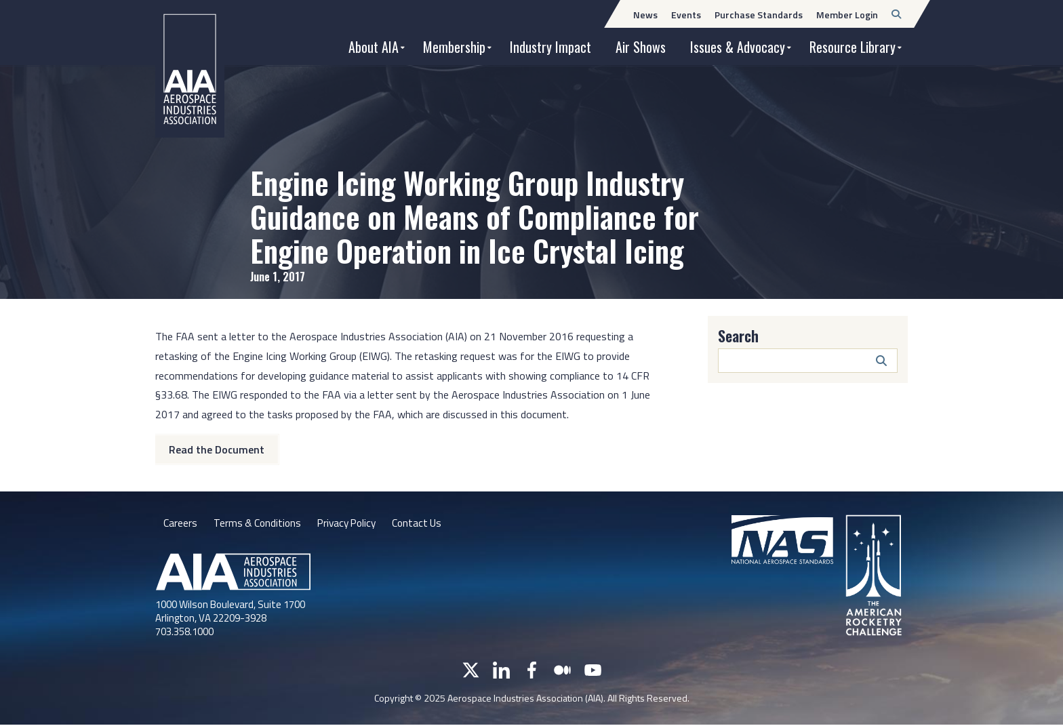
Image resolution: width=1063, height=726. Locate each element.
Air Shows (641, 47)
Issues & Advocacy (737, 47)
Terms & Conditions (259, 524)
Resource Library (852, 47)
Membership (454, 47)
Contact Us (425, 524)
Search (738, 335)
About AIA (373, 47)
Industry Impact (550, 47)
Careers (180, 524)
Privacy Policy (351, 524)
